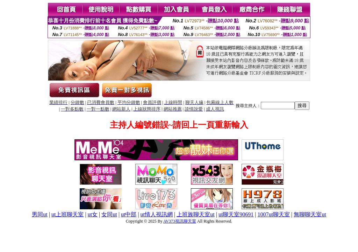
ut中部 (128, 214)
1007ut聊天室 (274, 214)
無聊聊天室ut (310, 214)
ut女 (93, 214)
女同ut (109, 214)
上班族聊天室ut (195, 214)
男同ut (39, 214)
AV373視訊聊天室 (179, 221)
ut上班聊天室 (67, 214)
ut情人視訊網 (157, 214)
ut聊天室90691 (236, 214)
